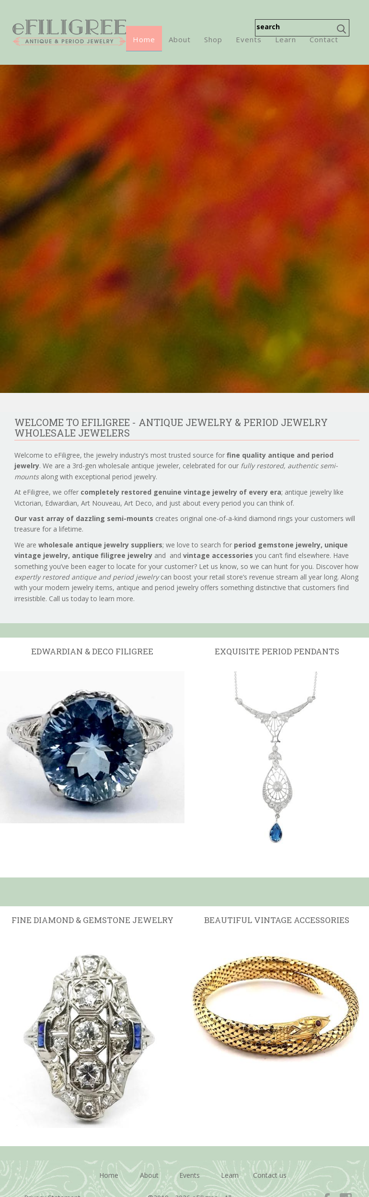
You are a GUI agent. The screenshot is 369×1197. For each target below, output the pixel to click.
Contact (324, 39)
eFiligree (69, 32)
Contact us (270, 1175)
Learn (285, 39)
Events (249, 39)
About (180, 39)
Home (144, 39)
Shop (213, 39)
